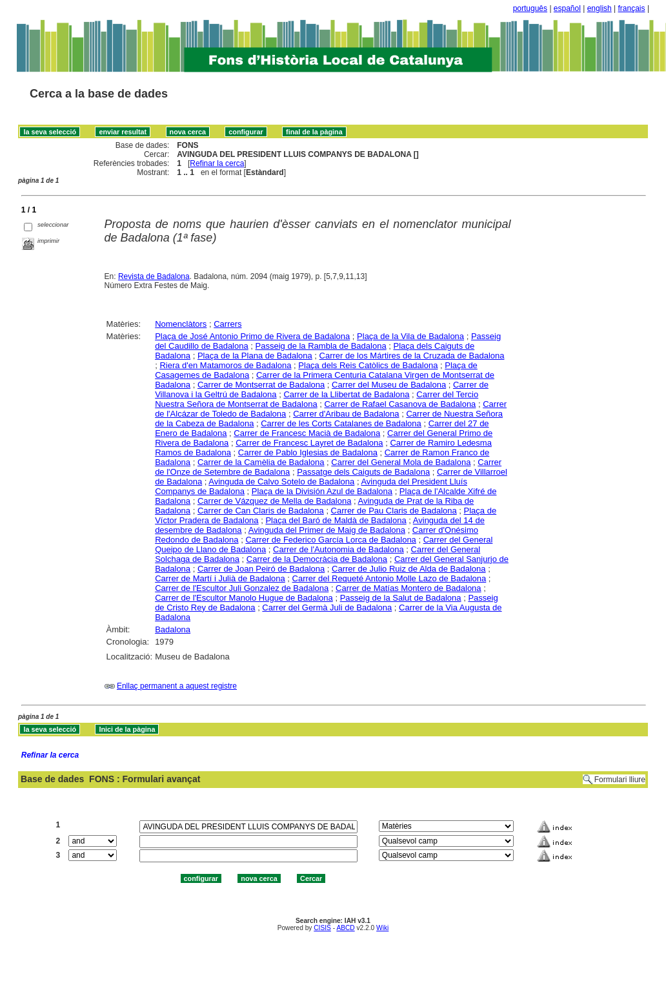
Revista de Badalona (154, 276)
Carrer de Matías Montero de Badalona (408, 588)
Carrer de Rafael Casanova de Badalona (400, 404)
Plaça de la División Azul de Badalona (322, 491)
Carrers (227, 324)
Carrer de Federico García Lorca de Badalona (330, 539)
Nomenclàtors (181, 324)
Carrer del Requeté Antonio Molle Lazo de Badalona (389, 578)
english (599, 8)
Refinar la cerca (217, 163)
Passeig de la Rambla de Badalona (321, 346)
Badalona (172, 629)
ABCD (345, 927)
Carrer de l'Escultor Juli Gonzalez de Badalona (241, 588)
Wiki (382, 927)
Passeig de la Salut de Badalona (400, 598)
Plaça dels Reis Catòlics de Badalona (368, 365)
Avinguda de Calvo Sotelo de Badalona (281, 481)
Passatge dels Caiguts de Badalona (363, 472)
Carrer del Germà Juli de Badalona (327, 607)
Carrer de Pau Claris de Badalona (394, 510)
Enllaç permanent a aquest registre (177, 685)
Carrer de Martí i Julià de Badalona (220, 578)
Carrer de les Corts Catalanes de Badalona (341, 423)
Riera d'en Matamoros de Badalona (225, 365)
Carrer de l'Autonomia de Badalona (338, 549)
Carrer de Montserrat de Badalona (261, 384)
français (631, 8)
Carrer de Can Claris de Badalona (260, 510)
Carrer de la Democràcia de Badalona (317, 559)
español (567, 8)
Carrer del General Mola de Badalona (400, 462)
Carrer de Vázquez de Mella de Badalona (274, 501)
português (530, 8)
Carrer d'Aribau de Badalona (346, 414)
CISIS (322, 927)
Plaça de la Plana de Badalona (254, 355)
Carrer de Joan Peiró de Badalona (261, 569)
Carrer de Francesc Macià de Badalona (307, 433)
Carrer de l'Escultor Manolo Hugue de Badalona (244, 598)
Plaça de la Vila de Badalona (410, 336)
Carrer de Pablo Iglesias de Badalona (308, 452)
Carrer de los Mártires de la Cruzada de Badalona (412, 355)
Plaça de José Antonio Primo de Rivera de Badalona (252, 336)
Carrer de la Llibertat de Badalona (346, 394)
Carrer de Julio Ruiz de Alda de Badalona (408, 569)
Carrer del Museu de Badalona (389, 384)
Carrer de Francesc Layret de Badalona (309, 443)
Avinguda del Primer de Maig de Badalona (326, 530)
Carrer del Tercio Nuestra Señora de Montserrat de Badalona (316, 399)
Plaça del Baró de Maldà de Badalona (335, 520)
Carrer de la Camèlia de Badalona (261, 462)
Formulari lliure (619, 779)
